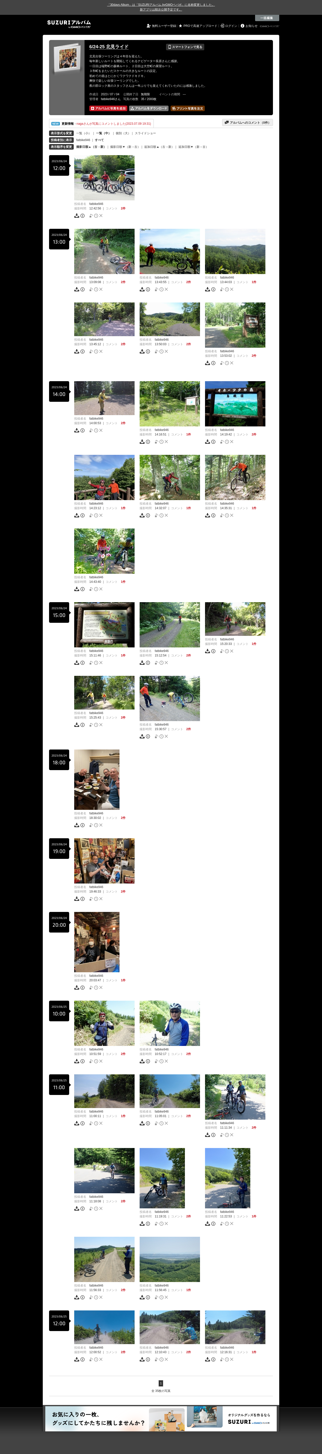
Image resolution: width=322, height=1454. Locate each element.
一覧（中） (103, 133)
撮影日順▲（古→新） (91, 147)
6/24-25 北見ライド (109, 46)
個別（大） (123, 133)
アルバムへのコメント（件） (247, 122)
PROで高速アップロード (200, 26)
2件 (123, 208)
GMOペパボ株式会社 (270, 26)
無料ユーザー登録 (164, 26)
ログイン (231, 26)
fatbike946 (83, 140)
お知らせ (252, 26)
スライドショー (145, 133)
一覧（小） (83, 133)
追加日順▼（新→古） (193, 147)
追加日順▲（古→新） (159, 147)
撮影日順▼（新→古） (125, 147)
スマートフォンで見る (185, 47)
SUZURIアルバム (69, 24)
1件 (254, 282)
